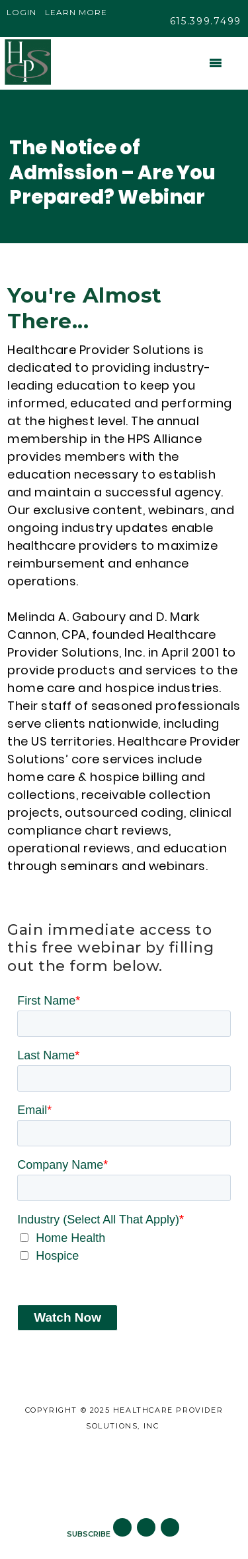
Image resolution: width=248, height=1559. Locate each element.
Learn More (76, 12)
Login (21, 12)
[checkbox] (124, 1247)
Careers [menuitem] (120, 1471)
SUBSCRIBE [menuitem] (88, 1534)
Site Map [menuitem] (121, 1456)
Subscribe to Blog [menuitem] (120, 1487)
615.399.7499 (205, 21)
